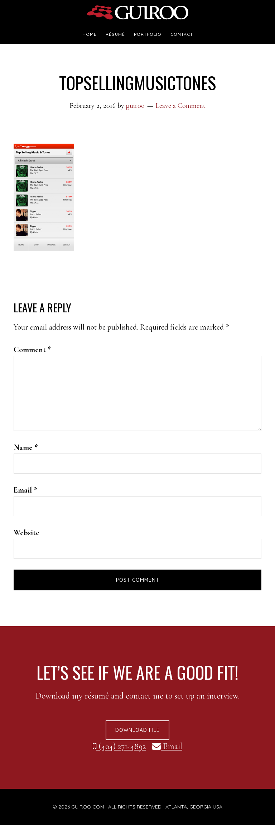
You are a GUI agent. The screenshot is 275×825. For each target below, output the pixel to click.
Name (26, 447)
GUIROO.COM (87, 807)
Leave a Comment (180, 105)
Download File (137, 730)
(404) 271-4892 (119, 746)
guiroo (137, 12)
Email (25, 490)
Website (26, 532)
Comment (32, 349)
